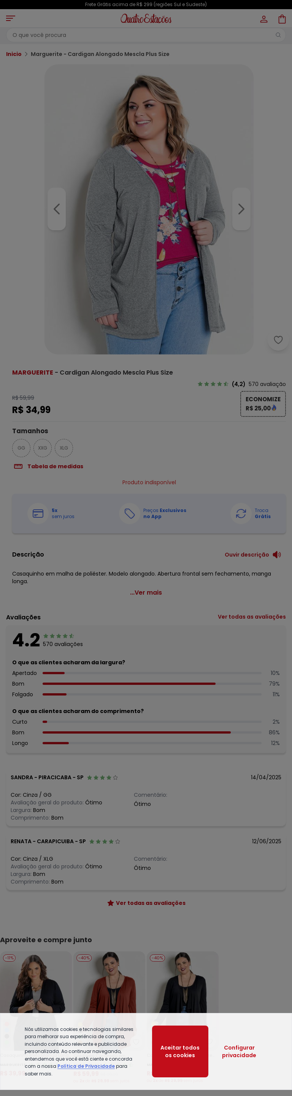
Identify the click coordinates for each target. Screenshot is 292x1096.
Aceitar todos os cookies (180, 1051)
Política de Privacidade (86, 1066)
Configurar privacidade (239, 1051)
